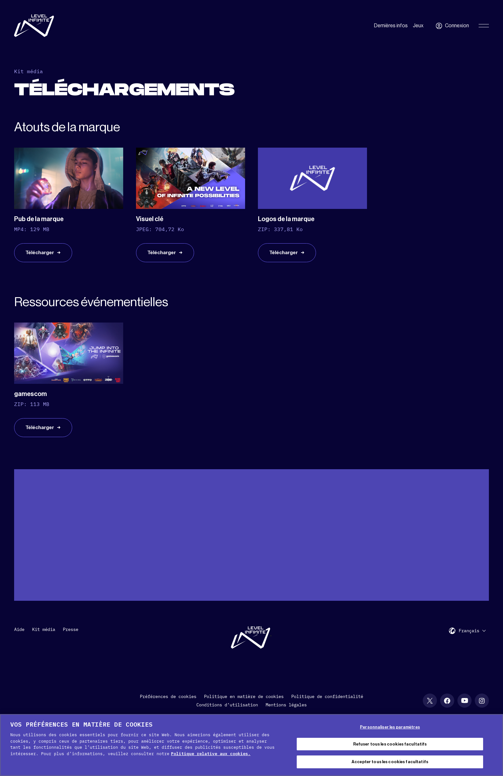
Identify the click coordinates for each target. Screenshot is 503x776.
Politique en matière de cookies (244, 703)
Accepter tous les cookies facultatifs (390, 762)
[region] (251, 745)
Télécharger (40, 255)
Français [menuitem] (469, 638)
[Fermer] (493, 744)
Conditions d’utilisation (227, 711)
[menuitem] (472, 637)
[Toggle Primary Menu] (484, 25)
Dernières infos (391, 25)
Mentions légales (286, 711)
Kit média (43, 636)
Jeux (418, 25)
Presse (70, 636)
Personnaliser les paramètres (390, 727)
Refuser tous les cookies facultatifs (390, 744)
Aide (19, 636)
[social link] (430, 707)
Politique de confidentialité (327, 703)
